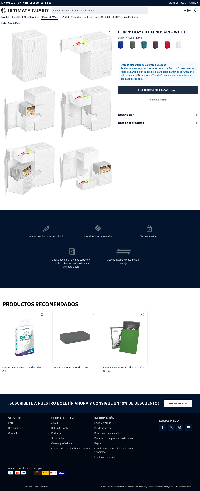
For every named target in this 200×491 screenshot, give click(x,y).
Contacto (13, 433)
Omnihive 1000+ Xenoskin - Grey (70, 367)
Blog (183, 3)
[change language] (187, 10)
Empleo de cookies (104, 457)
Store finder (57, 438)
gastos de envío (139, 487)
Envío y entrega (102, 422)
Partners (193, 3)
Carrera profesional (61, 443)
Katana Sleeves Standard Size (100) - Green (123, 369)
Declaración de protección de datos (113, 438)
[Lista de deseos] (196, 10)
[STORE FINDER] (158, 90)
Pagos (97, 443)
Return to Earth (59, 428)
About (54, 422)
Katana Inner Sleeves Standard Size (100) (22, 369)
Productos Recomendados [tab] (40, 304)
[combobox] (100, 10)
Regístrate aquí (177, 403)
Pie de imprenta (103, 428)
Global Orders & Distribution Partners (71, 448)
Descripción (126, 114)
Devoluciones (15, 428)
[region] (100, 342)
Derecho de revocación (106, 433)
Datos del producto (131, 122)
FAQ (10, 422)
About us (173, 3)
